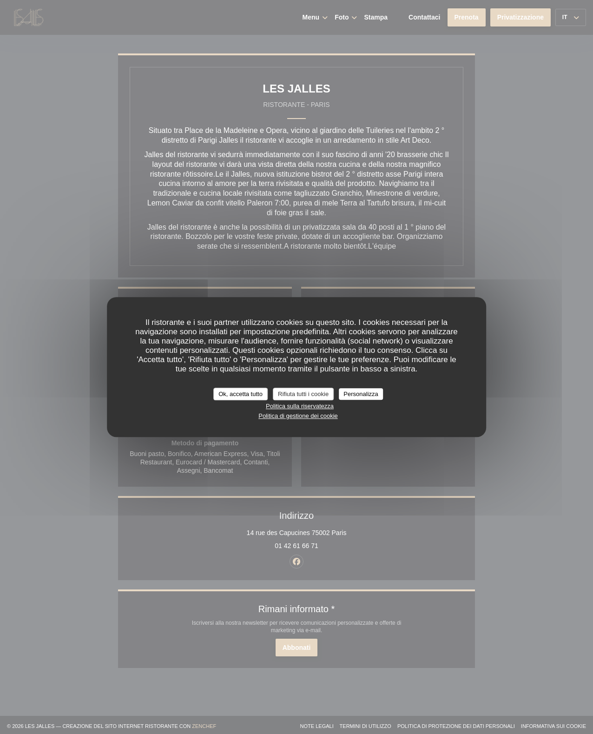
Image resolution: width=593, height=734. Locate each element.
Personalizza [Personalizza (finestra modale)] (360, 393)
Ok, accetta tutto (240, 393)
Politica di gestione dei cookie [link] (298, 415)
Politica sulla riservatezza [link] (300, 406)
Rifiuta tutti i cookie (303, 393)
